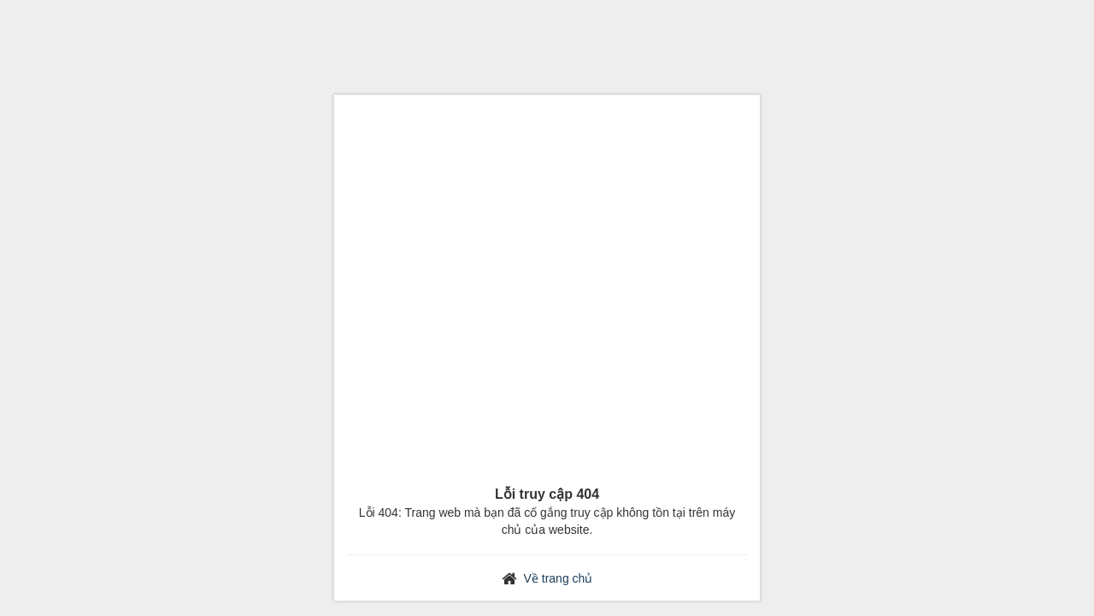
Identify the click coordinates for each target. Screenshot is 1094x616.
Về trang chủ (558, 578)
